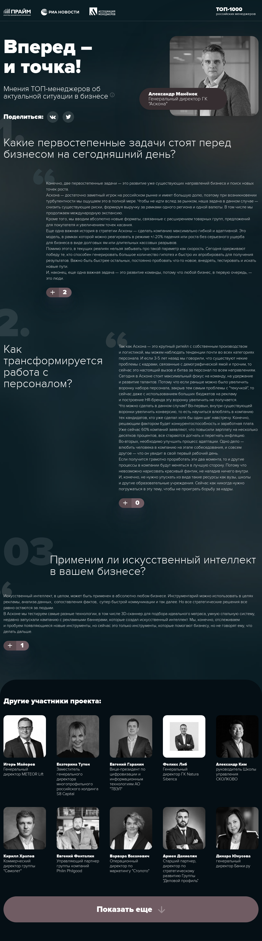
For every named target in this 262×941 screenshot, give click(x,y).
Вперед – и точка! (48, 57)
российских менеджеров (236, 14)
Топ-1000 (229, 9)
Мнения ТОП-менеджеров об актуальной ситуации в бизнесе (55, 92)
